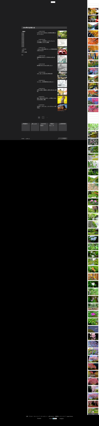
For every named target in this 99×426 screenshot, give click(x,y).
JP (52, 2)
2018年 (23, 42)
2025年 (23, 33)
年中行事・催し (30, 16)
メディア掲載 (24, 52)
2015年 (23, 46)
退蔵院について (22, 16)
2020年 (23, 39)
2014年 (23, 47)
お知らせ (33, 16)
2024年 (23, 34)
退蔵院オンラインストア (60, 416)
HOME (23, 138)
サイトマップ (37, 416)
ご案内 (23, 50)
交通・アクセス (37, 16)
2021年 (23, 38)
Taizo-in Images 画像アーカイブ (93, 1)
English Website (70, 416)
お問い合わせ (51, 416)
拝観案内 (41, 16)
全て (22, 54)
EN (54, 2)
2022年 (23, 37)
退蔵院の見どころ (26, 16)
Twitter (50, 418)
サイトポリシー (44, 416)
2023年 (23, 35)
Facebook (39, 418)
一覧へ (93, 414)
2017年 (23, 43)
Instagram (62, 418)
